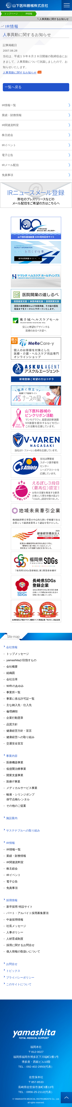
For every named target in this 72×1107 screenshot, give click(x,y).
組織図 (10, 672)
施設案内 (10, 818)
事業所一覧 (13, 692)
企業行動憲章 (14, 717)
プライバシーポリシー (19, 977)
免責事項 (36, 174)
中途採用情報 (14, 919)
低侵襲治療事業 (16, 768)
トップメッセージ (17, 653)
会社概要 (12, 666)
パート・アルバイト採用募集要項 (27, 913)
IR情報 (9, 842)
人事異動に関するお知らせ (22, 72)
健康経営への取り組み (20, 737)
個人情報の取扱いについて (23, 951)
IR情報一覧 (36, 105)
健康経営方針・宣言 (19, 730)
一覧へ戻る (13, 87)
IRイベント (36, 145)
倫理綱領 (12, 711)
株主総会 (36, 135)
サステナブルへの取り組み (22, 830)
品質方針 (12, 724)
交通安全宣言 (14, 743)
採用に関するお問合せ (20, 945)
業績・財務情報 (36, 115)
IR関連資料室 (36, 125)
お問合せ (10, 963)
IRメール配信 (36, 165)
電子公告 (36, 155)
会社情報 (10, 647)
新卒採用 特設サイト (19, 906)
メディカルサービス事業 (21, 787)
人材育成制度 (14, 938)
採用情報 (10, 900)
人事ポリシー (14, 932)
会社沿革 (12, 679)
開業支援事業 (14, 775)
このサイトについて (18, 984)
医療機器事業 (14, 762)
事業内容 (10, 755)
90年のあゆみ (15, 685)
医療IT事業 (13, 781)
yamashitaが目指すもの (21, 660)
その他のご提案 (16, 805)
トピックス (12, 970)
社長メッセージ (16, 926)
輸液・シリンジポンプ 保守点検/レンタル (19, 797)
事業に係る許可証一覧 (20, 698)
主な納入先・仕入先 (19, 705)
